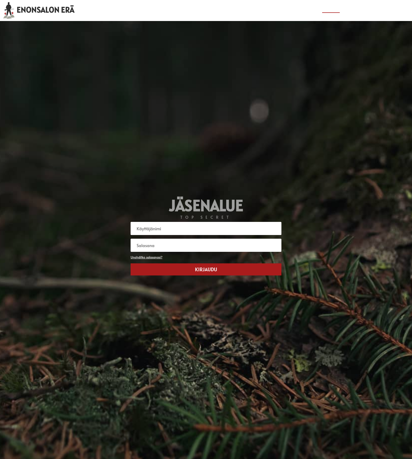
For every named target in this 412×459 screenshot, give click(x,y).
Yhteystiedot (392, 11)
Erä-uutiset (305, 11)
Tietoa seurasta (360, 11)
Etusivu (281, 11)
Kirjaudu (206, 269)
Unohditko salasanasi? (146, 257)
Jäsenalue (331, 11)
